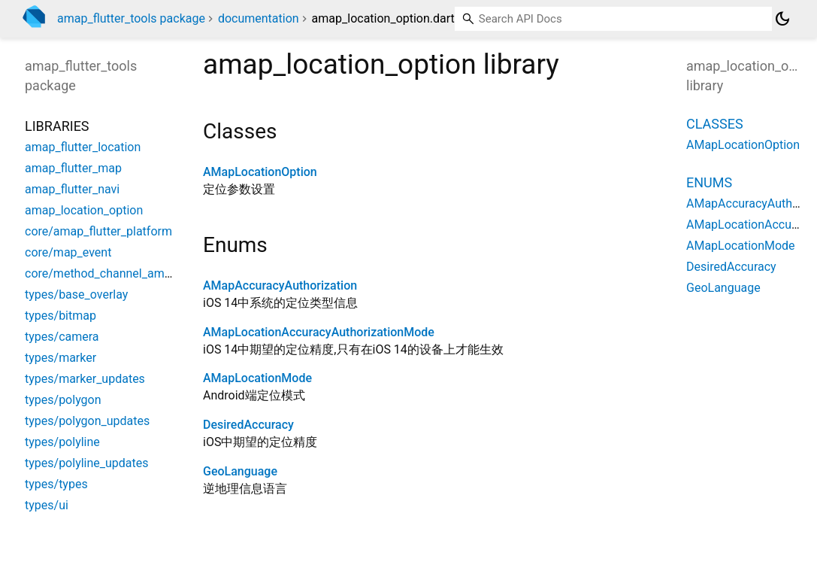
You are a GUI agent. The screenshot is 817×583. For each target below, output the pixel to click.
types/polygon (63, 400)
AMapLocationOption (260, 172)
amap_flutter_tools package (131, 18)
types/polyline (62, 442)
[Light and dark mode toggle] (782, 19)
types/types (56, 484)
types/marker (60, 358)
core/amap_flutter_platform (98, 231)
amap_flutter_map (73, 168)
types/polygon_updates (87, 421)
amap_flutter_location (83, 147)
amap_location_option (84, 210)
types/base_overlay (76, 294)
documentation (258, 18)
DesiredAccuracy (248, 425)
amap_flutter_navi (72, 189)
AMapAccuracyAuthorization (280, 285)
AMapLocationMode (257, 378)
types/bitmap (60, 315)
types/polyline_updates (87, 463)
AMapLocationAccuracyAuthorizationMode (318, 332)
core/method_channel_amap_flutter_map (134, 273)
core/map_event (68, 252)
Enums (709, 182)
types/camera (62, 336)
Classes (714, 124)
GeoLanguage (240, 471)
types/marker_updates (85, 379)
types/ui (46, 505)
